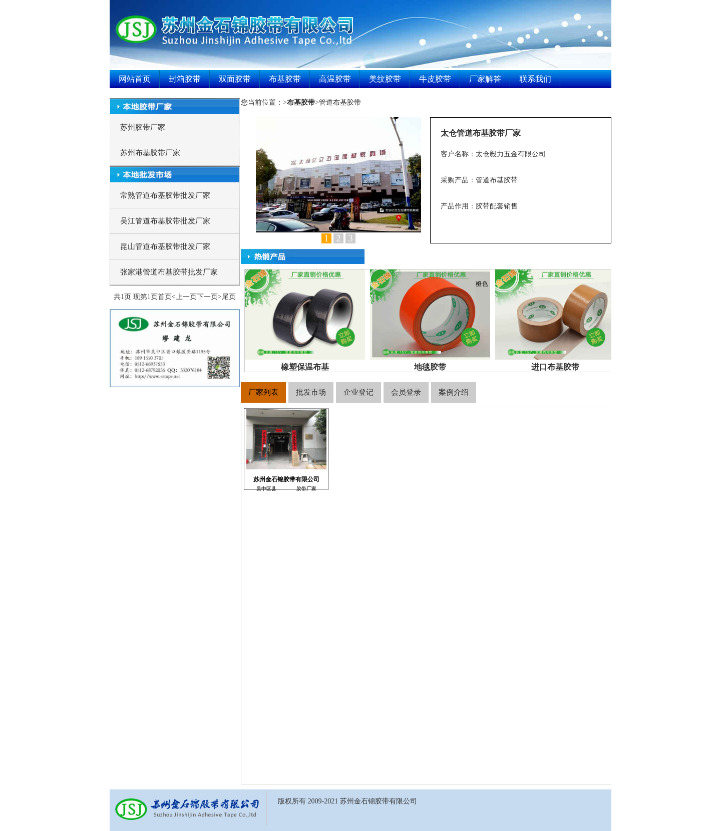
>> (301, 102)
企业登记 (358, 392)
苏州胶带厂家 (142, 127)
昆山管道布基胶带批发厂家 (165, 246)
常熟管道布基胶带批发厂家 (165, 195)
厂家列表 (263, 392)
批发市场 (311, 392)
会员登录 (406, 392)
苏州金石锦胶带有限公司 (286, 449)
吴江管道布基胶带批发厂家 (165, 221)
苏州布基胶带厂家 (150, 153)
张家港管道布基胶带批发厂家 (169, 272)
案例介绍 (454, 392)
